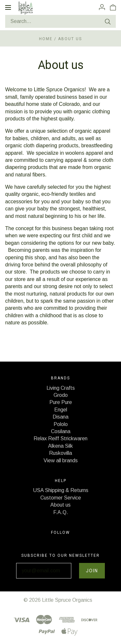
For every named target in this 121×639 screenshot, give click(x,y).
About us (60, 505)
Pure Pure (60, 402)
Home (46, 39)
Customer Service (60, 497)
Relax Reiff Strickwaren (60, 438)
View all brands (61, 460)
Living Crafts (60, 388)
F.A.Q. (60, 512)
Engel (60, 409)
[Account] (102, 7)
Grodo (61, 395)
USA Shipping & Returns (60, 490)
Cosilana (60, 431)
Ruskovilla (60, 453)
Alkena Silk (60, 446)
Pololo (61, 424)
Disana (60, 417)
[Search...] (60, 21)
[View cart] (113, 7)
